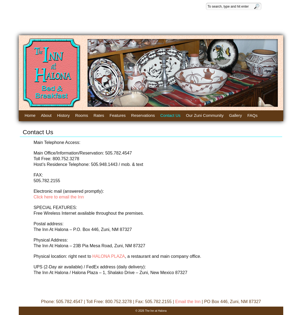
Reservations (143, 115)
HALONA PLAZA (108, 256)
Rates (99, 115)
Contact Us (170, 115)
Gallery (235, 115)
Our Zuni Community (204, 115)
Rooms (81, 115)
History (63, 115)
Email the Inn (187, 301)
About (46, 115)
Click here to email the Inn (58, 197)
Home (30, 115)
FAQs (252, 115)
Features (118, 115)
